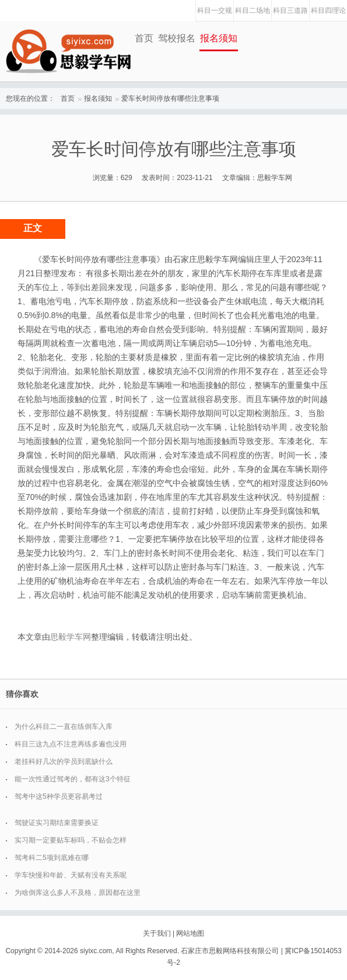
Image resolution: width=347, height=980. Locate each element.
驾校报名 (176, 38)
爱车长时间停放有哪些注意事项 (170, 98)
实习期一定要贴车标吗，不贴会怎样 (71, 840)
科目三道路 (290, 10)
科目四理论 (328, 10)
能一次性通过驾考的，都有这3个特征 (73, 779)
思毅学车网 (70, 636)
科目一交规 (214, 10)
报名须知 (218, 38)
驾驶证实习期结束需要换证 (57, 823)
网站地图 (190, 933)
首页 (144, 38)
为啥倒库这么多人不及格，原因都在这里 (78, 893)
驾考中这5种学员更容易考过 (59, 796)
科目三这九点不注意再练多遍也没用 (71, 744)
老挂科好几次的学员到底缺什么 (64, 761)
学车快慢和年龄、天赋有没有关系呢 (71, 875)
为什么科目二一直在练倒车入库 (64, 726)
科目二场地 (252, 10)
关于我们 (157, 933)
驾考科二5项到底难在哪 (52, 858)
